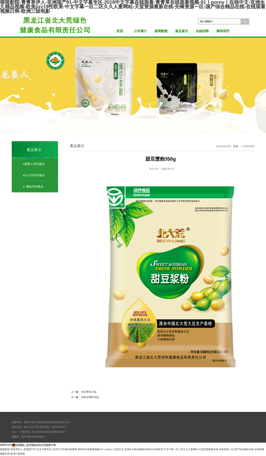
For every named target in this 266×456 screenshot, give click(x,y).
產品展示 (181, 31)
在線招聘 (202, 31)
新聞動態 (161, 31)
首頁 (120, 31)
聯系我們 (222, 31)
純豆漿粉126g (88, 391)
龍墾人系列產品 (35, 163)
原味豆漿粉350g (90, 397)
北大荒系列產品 (35, 175)
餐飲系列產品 (34, 186)
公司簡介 (140, 31)
